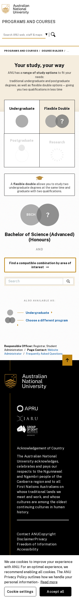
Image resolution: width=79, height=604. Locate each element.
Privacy (41, 539)
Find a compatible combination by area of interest (40, 265)
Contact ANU (28, 534)
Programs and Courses (29, 21)
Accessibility (27, 549)
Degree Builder (52, 50)
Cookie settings (20, 592)
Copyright (47, 534)
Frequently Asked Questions (44, 353)
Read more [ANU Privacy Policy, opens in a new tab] (49, 582)
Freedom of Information (37, 544)
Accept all (55, 592)
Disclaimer (26, 539)
